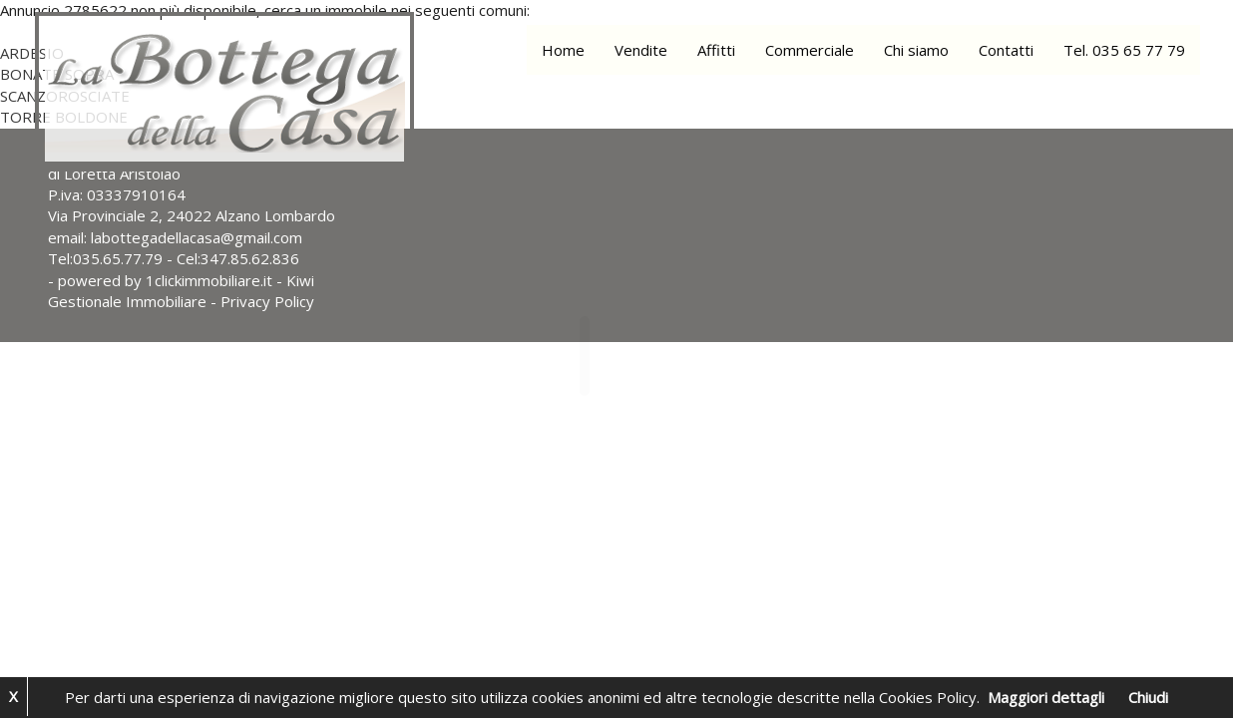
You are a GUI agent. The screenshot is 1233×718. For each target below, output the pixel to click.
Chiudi (1148, 697)
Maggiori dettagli (1046, 697)
